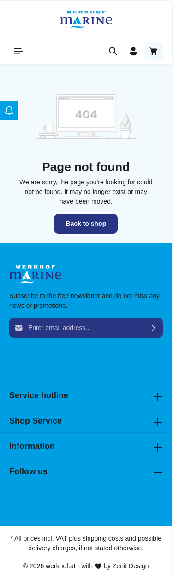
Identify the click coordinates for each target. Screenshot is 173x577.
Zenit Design (131, 566)
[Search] (113, 51)
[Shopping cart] (153, 51)
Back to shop (86, 223)
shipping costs (103, 538)
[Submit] (154, 328)
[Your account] (133, 51)
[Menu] (18, 51)
